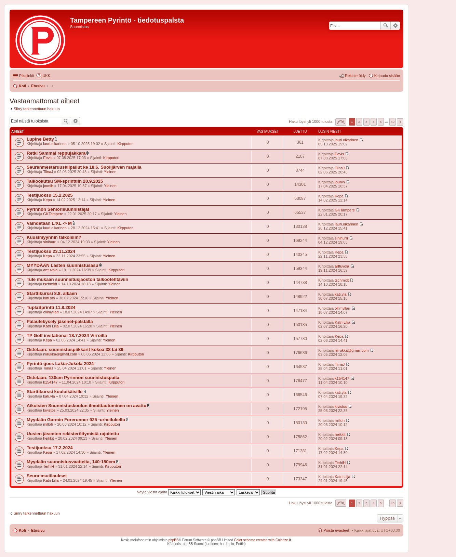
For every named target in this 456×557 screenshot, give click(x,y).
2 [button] (359, 122)
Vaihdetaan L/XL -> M (49, 223)
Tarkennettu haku (395, 26)
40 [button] (392, 122)
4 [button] (374, 122)
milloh (48, 424)
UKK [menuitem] (46, 76)
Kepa (47, 200)
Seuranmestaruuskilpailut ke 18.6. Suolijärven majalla (84, 167)
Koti (22, 530)
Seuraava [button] (400, 122)
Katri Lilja (50, 326)
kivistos (49, 410)
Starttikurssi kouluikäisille (54, 391)
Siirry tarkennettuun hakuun (37, 109)
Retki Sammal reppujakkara (56, 153)
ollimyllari (50, 312)
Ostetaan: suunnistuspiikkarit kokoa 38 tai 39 (75, 349)
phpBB (174, 540)
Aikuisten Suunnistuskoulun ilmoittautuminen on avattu (86, 405)
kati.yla (49, 298)
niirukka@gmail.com (60, 354)
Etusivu (38, 530)
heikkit (48, 438)
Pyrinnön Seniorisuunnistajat (58, 209)
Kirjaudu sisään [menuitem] (387, 76)
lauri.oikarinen (54, 144)
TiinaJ (48, 172)
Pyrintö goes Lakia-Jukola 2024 (60, 363)
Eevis (47, 158)
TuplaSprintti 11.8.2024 (51, 307)
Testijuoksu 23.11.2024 (51, 251)
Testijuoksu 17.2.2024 (50, 447)
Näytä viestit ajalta (169, 492)
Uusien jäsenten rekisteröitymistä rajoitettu (73, 433)
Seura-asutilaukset (47, 475)
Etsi (385, 26)
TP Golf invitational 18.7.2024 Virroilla (67, 335)
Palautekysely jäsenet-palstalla (60, 321)
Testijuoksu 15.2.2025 (50, 195)
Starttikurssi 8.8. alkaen (52, 293)
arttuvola (50, 270)
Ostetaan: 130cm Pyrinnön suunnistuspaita (73, 377)
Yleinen (110, 172)
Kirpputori (125, 144)
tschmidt (50, 284)
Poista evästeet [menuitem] (336, 530)
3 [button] (366, 122)
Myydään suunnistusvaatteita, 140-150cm (71, 461)
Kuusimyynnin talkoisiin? (54, 237)
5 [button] (381, 122)
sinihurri (49, 242)
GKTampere (53, 214)
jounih (48, 186)
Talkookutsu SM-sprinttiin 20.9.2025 (65, 181)
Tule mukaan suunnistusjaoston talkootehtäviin (77, 279)
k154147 (50, 382)
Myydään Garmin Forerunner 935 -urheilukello (76, 419)
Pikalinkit (26, 76)
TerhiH (48, 466)
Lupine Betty (40, 139)
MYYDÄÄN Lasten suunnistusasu (62, 265)
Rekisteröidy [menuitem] (355, 76)
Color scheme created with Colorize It (262, 540)
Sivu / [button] (340, 122)
